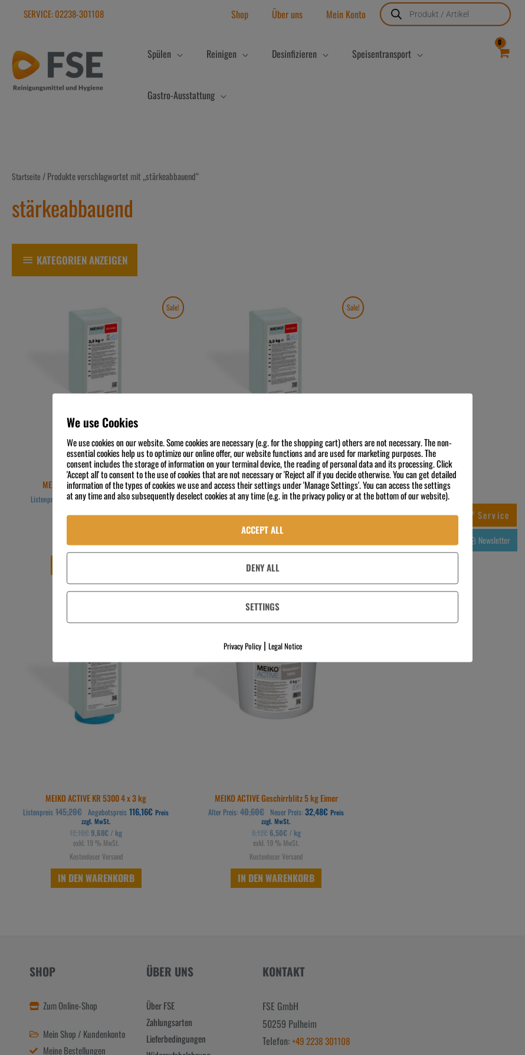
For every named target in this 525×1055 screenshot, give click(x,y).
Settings (262, 606)
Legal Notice (285, 646)
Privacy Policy (242, 646)
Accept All (262, 529)
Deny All (263, 567)
